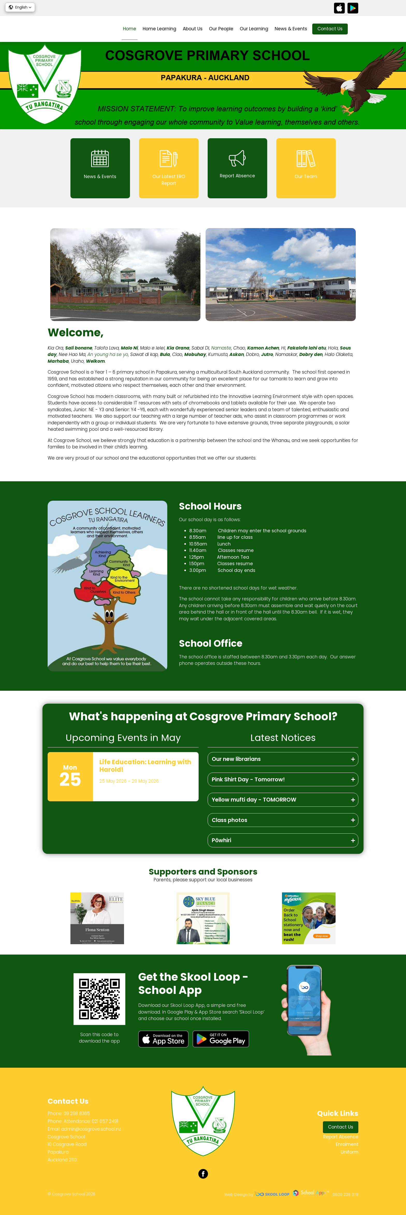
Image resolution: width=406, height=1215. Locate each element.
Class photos (229, 820)
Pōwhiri (221, 840)
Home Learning (159, 29)
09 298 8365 (77, 1113)
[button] (20, 7)
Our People (221, 29)
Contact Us (330, 29)
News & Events (291, 29)
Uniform (349, 1152)
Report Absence (340, 1137)
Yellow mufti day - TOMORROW (254, 799)
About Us (192, 29)
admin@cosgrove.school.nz (91, 1129)
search (355, 29)
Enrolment (347, 1144)
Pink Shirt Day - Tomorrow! (248, 779)
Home (129, 29)
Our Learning (254, 29)
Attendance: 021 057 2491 (91, 1121)
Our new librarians (236, 759)
